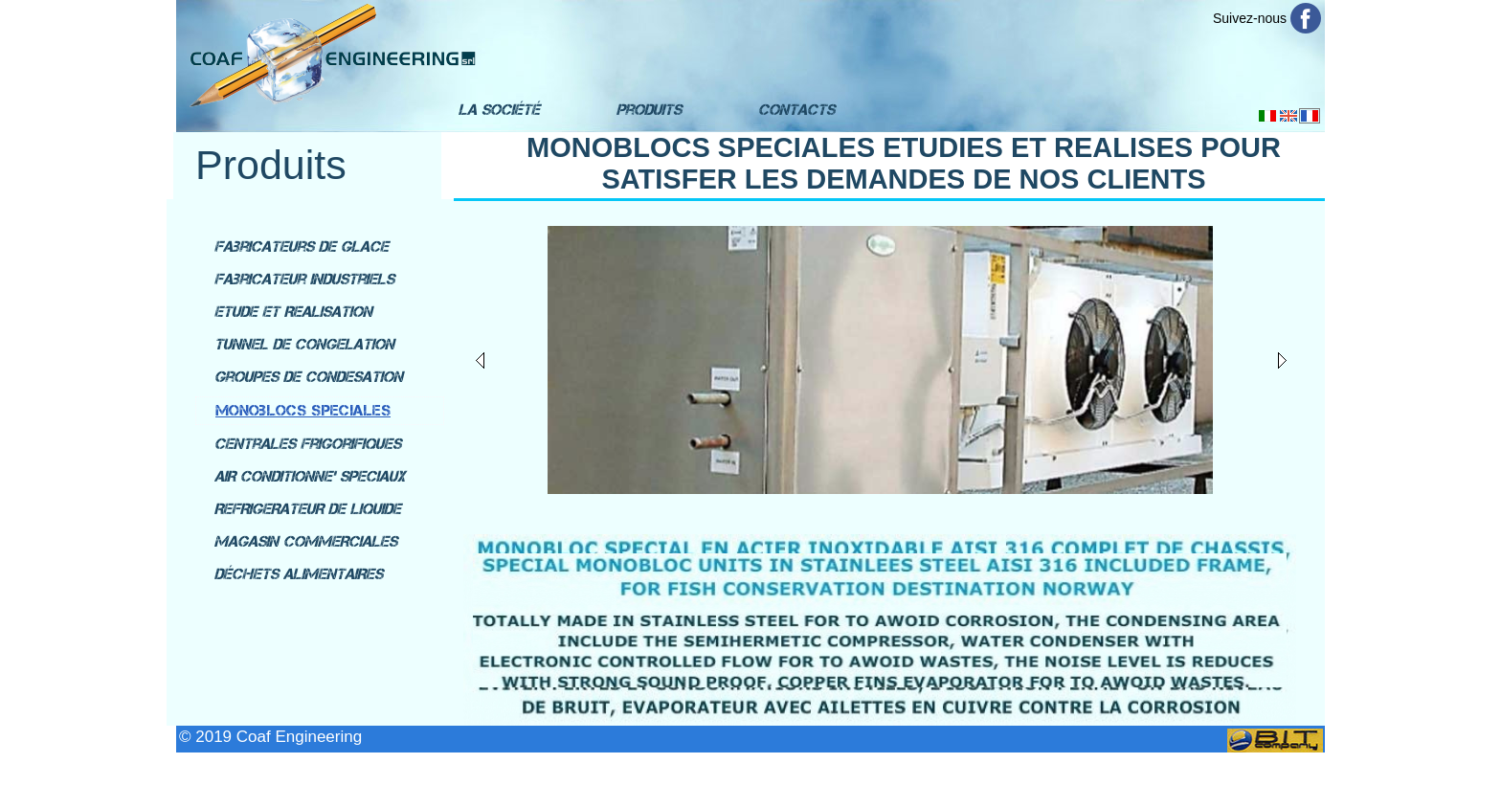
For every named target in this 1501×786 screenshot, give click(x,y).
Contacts (796, 109)
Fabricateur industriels (304, 279)
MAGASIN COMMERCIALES (305, 541)
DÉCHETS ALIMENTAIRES (298, 574)
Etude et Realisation (293, 311)
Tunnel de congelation (304, 344)
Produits (649, 109)
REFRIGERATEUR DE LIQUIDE (307, 509)
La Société (499, 109)
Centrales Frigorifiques (307, 444)
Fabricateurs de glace (301, 246)
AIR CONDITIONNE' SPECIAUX (309, 476)
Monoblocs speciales (303, 410)
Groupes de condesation (308, 377)
